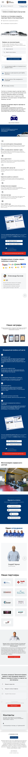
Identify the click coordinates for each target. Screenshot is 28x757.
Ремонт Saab (10, 9)
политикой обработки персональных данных (13, 56)
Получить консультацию (14, 58)
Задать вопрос (14, 705)
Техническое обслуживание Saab (11, 10)
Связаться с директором (14, 656)
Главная (3, 9)
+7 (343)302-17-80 (23, 6)
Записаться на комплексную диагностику (14, 253)
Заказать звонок (22, 2)
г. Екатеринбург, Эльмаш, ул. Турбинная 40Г (14, 724)
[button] (25, 295)
